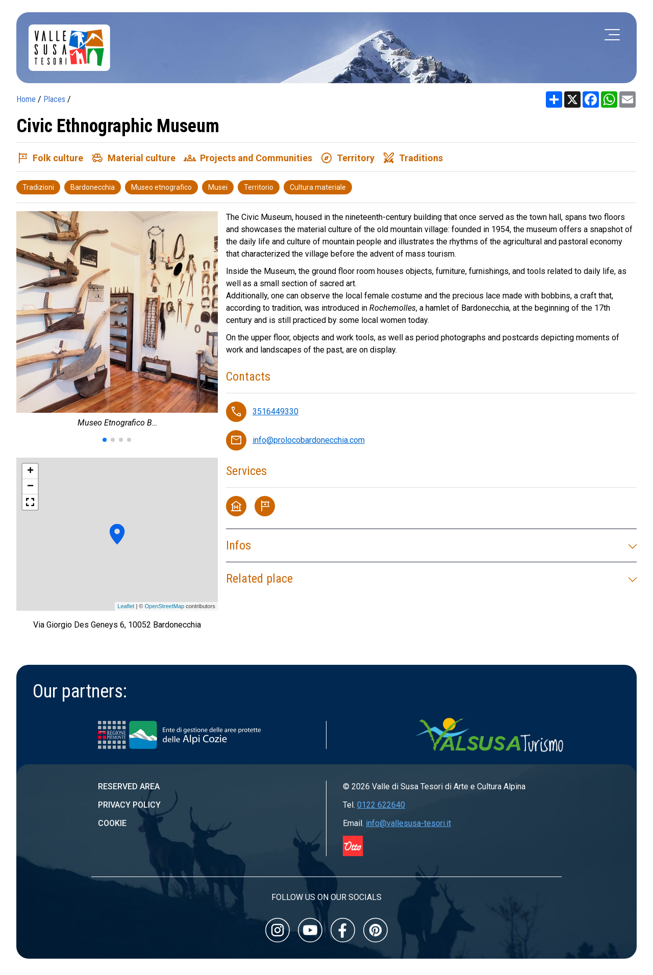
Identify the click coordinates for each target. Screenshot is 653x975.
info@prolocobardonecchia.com (309, 440)
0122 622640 (381, 805)
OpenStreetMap (164, 606)
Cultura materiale (318, 187)
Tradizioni (38, 187)
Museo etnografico (161, 187)
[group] (117, 322)
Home (26, 99)
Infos (431, 545)
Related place (431, 578)
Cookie (112, 823)
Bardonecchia (92, 187)
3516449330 (275, 411)
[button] (105, 440)
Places (54, 99)
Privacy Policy (129, 805)
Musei (218, 187)
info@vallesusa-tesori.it (408, 823)
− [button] (30, 486)
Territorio (258, 187)
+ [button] (30, 471)
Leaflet (125, 606)
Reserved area (129, 786)
